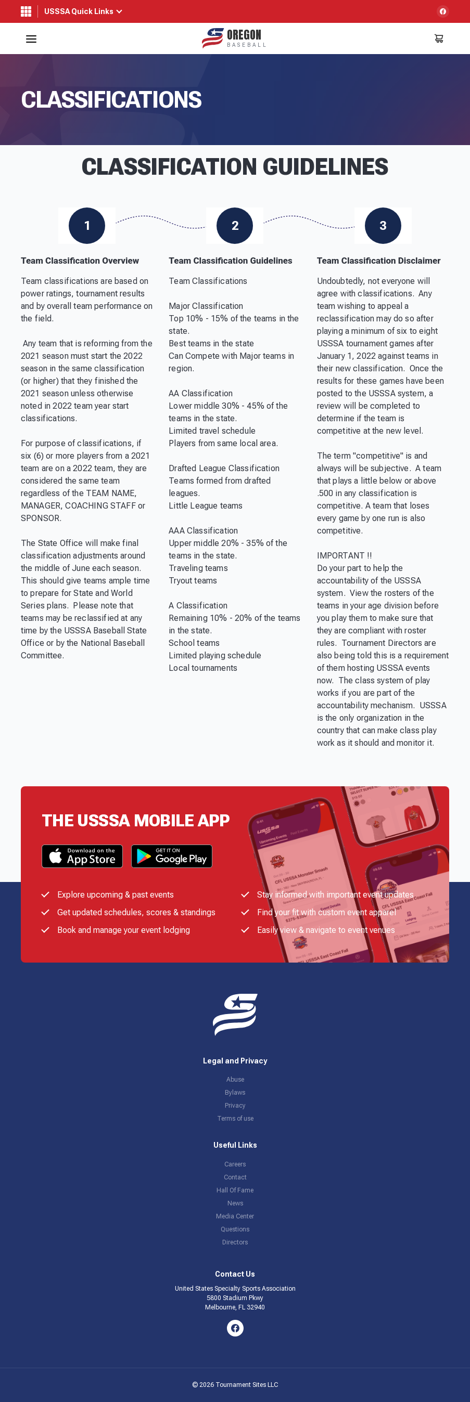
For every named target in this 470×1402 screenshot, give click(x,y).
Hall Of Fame (235, 1190)
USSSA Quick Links (78, 11)
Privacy (235, 1105)
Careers (235, 1164)
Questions (235, 1229)
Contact (235, 1177)
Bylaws (235, 1092)
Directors (235, 1242)
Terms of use (235, 1118)
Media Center (235, 1216)
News (235, 1203)
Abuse (235, 1079)
